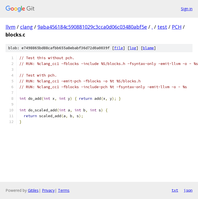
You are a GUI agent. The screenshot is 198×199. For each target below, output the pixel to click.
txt (175, 190)
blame (148, 48)
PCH (176, 26)
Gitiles (33, 190)
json (188, 190)
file (118, 48)
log (133, 48)
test (162, 26)
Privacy (48, 190)
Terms (63, 190)
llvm (10, 26)
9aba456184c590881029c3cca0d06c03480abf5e (92, 26)
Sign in (186, 8)
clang (26, 26)
